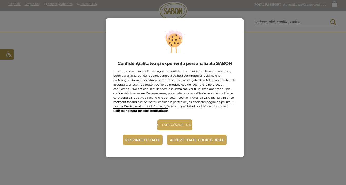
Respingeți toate (142, 140)
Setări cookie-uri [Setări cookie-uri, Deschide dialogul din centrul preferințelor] (174, 125)
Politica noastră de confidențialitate (140, 111)
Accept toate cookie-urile (197, 140)
